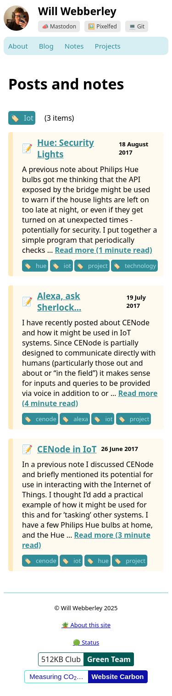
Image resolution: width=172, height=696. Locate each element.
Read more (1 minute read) (103, 250)
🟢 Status (86, 642)
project (98, 266)
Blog (46, 45)
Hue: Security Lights (65, 148)
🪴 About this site (86, 625)
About (18, 45)
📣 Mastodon (59, 26)
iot (67, 266)
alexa (80, 419)
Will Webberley (77, 11)
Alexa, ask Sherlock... (59, 301)
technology (140, 266)
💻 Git (136, 26)
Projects (108, 45)
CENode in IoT (67, 449)
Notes (74, 45)
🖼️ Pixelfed (102, 26)
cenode (46, 419)
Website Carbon (118, 676)
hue (41, 266)
